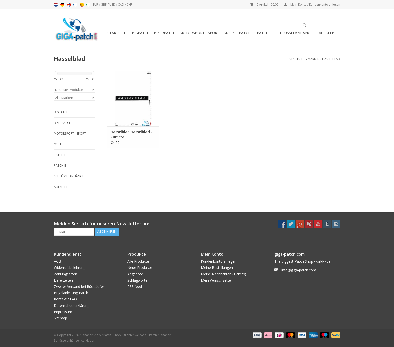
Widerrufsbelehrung (69, 267)
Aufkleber (329, 32)
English (69, 5)
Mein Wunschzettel (216, 280)
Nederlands (56, 5)
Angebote (135, 274)
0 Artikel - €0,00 (264, 4)
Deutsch (62, 5)
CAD (121, 4)
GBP (104, 4)
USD (112, 4)
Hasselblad (331, 59)
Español (82, 5)
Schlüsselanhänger (295, 32)
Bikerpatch (164, 32)
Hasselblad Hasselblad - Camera (131, 134)
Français (75, 5)
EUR (96, 4)
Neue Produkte (139, 267)
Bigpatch (141, 32)
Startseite (117, 32)
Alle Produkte (138, 261)
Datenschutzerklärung (71, 305)
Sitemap (60, 318)
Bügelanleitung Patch (71, 292)
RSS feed (134, 286)
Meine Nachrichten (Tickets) (223, 274)
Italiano (88, 5)
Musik (229, 32)
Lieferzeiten (63, 280)
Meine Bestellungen (217, 267)
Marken (314, 59)
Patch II (264, 32)
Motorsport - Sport (199, 32)
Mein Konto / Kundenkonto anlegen (312, 4)
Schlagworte (137, 280)
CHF (129, 4)
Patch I (246, 32)
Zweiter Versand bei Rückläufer (79, 286)
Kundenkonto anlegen (218, 261)
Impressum (63, 311)
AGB (57, 261)
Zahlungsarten (65, 274)
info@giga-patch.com (298, 270)
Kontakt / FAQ (65, 299)
